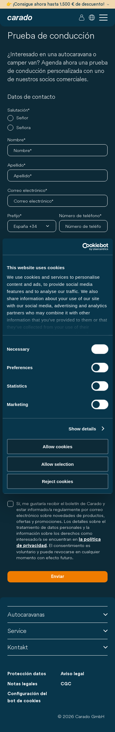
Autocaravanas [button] (57, 614)
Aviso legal (72, 674)
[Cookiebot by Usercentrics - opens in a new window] (82, 246)
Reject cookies (57, 481)
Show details (82, 428)
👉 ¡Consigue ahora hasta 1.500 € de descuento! (57, 4)
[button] (92, 18)
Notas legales (22, 684)
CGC (66, 684)
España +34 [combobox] (25, 226)
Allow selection (57, 463)
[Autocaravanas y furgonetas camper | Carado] (19, 18)
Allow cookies (57, 446)
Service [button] (57, 630)
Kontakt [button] (57, 647)
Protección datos (26, 674)
